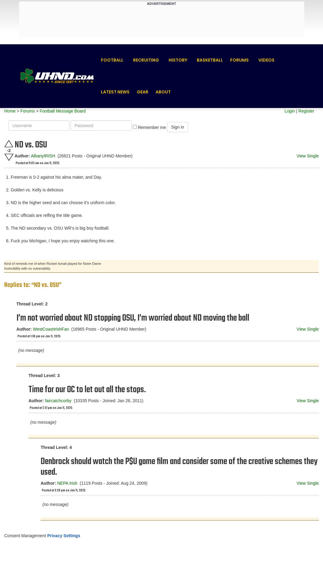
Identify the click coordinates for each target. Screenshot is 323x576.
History (178, 60)
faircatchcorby (58, 400)
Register (306, 111)
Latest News (115, 92)
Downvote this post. (8, 157)
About (163, 92)
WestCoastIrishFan (51, 329)
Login (289, 111)
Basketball (210, 60)
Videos (266, 60)
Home (9, 111)
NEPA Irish (67, 483)
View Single (308, 155)
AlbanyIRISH (43, 155)
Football (112, 60)
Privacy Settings (63, 535)
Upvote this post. (8, 143)
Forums (239, 60)
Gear (142, 92)
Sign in (177, 127)
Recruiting (146, 60)
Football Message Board (63, 111)
